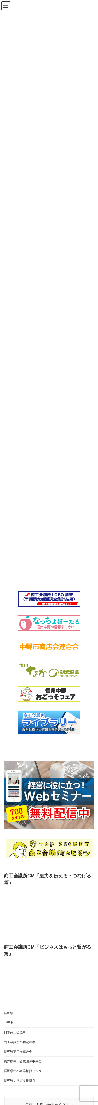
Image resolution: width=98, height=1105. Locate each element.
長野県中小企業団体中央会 (23, 1061)
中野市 (8, 1023)
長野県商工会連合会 (18, 1052)
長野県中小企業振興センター (24, 1071)
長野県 (8, 1013)
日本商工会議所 (15, 1032)
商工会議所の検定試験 (19, 1042)
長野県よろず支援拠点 (19, 1081)
